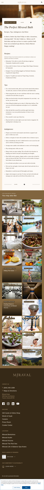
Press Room (6, 422)
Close (26, 487)
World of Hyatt (7, 416)
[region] (22, 484)
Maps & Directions (10, 391)
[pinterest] (30, 22)
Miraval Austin (7, 437)
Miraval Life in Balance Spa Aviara (14, 447)
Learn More (10, 466)
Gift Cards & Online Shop (11, 413)
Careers (5, 419)
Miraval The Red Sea (9, 444)
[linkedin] (28, 22)
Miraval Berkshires (8, 434)
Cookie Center (7, 425)
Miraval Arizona (7, 440)
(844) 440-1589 (9, 388)
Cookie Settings (17, 487)
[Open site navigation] (3, 2)
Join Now (11, 457)
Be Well (7, 22)
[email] (35, 22)
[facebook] (26, 22)
